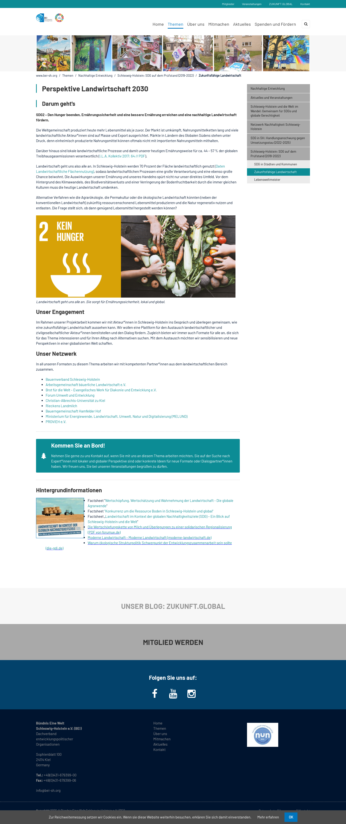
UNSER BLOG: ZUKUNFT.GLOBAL (173, 606)
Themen (67, 75)
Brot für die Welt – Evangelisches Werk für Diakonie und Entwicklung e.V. (101, 390)
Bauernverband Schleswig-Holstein (73, 379)
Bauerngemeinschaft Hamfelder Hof (73, 411)
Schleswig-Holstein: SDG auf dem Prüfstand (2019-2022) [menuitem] (273, 154)
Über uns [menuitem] (195, 24)
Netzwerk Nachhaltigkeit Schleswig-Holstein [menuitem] (275, 127)
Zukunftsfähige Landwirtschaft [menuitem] (275, 172)
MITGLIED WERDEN (173, 642)
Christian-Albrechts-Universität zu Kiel (75, 400)
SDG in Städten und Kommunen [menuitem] (275, 164)
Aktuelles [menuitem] (242, 24)
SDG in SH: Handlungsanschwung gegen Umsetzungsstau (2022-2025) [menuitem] (278, 140)
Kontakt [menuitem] (159, 749)
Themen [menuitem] (175, 24)
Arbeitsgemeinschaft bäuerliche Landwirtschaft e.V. (86, 384)
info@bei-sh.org (48, 790)
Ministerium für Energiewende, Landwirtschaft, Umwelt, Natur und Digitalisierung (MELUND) (116, 416)
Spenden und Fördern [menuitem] (275, 24)
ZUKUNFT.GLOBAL (281, 4)
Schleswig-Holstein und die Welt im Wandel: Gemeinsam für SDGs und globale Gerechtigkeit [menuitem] (274, 111)
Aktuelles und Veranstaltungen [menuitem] (271, 98)
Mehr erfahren (268, 817)
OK (291, 817)
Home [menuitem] (158, 24)
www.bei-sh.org (46, 75)
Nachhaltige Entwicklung (95, 75)
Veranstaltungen (251, 4)
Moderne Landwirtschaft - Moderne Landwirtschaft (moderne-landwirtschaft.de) (149, 537)
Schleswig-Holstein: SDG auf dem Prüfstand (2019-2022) (155, 75)
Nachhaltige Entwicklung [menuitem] (268, 88)
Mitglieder (228, 4)
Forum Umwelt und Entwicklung (70, 395)
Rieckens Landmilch (61, 406)
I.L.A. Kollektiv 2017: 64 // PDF (122, 156)
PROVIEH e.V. (56, 421)
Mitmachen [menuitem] (218, 24)
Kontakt (305, 4)
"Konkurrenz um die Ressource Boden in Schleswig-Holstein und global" (158, 511)
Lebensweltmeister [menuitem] (267, 179)
